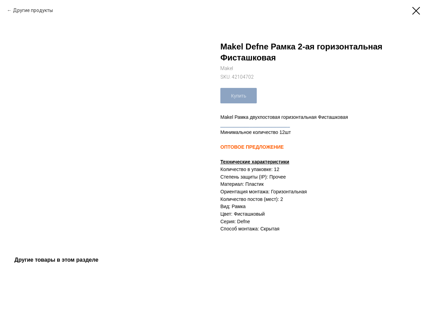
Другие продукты (33, 10)
